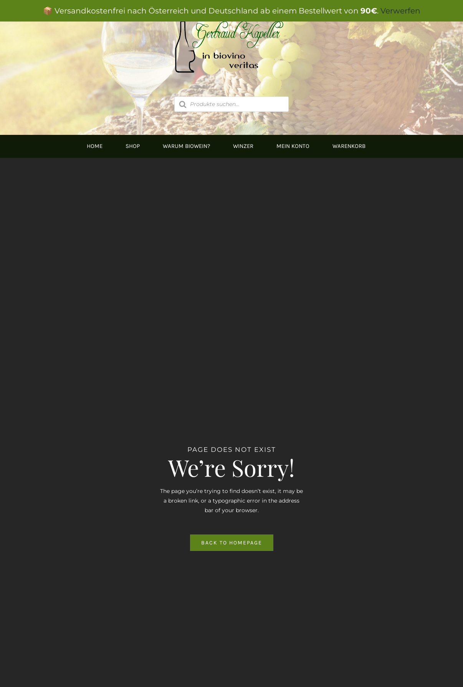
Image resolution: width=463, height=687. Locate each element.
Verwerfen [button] (400, 10)
